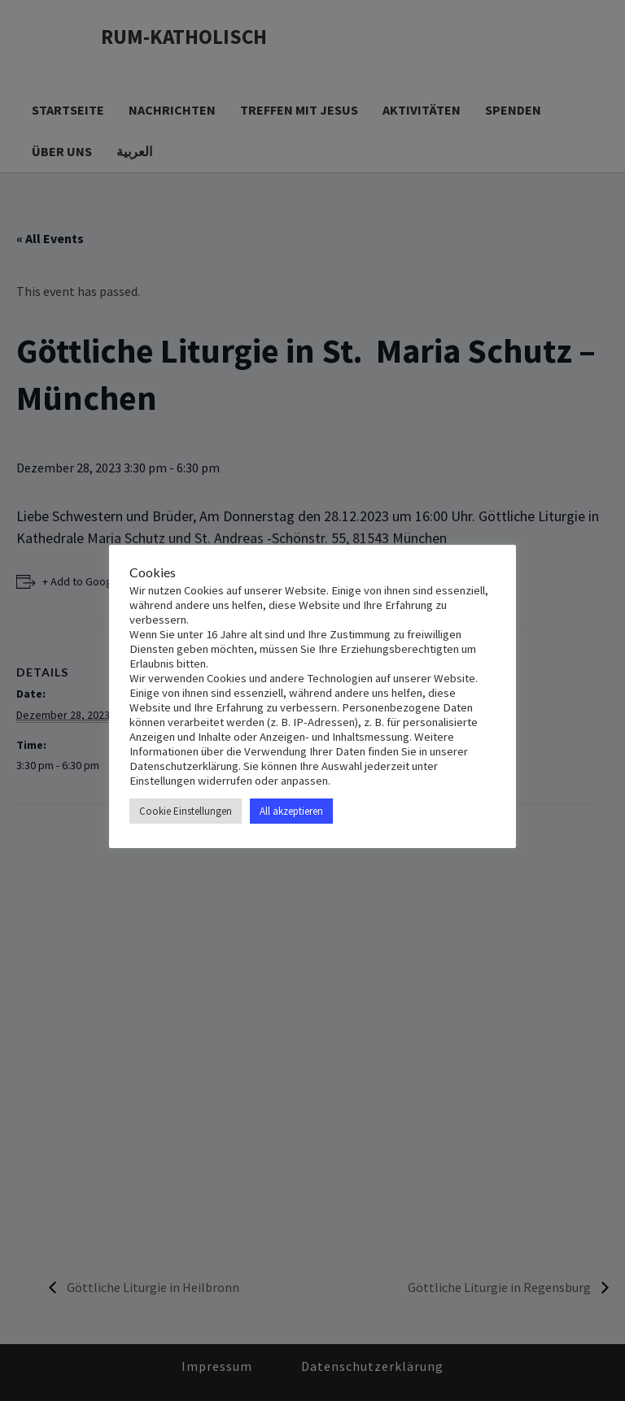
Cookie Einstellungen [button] (185, 811)
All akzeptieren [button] (291, 811)
